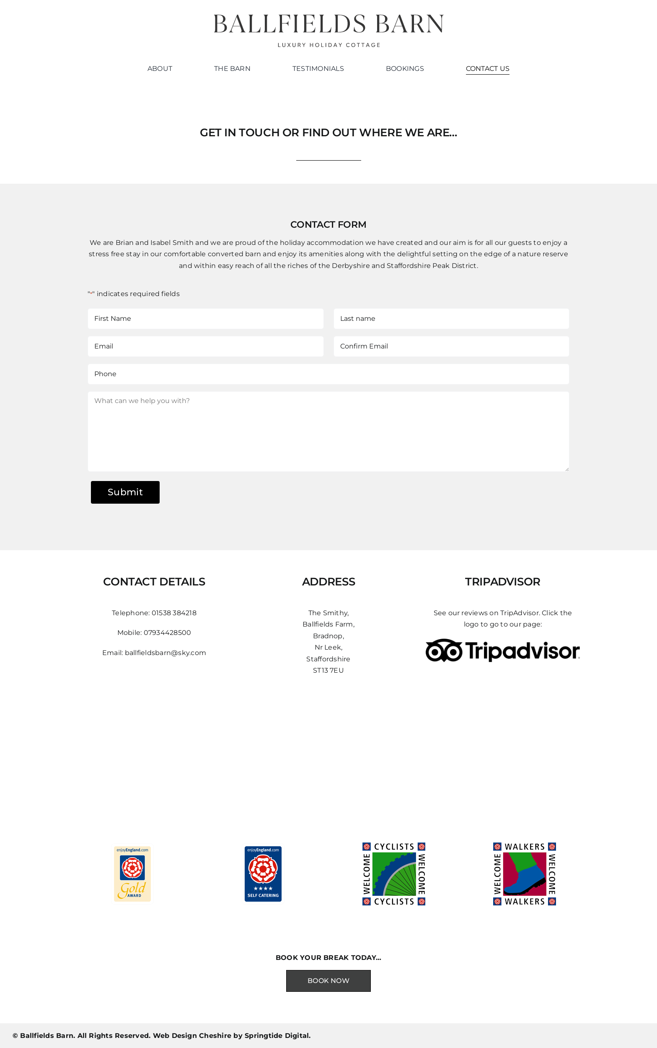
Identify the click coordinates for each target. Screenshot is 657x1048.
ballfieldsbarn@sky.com (165, 653)
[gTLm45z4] (503, 642)
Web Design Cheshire (192, 1036)
